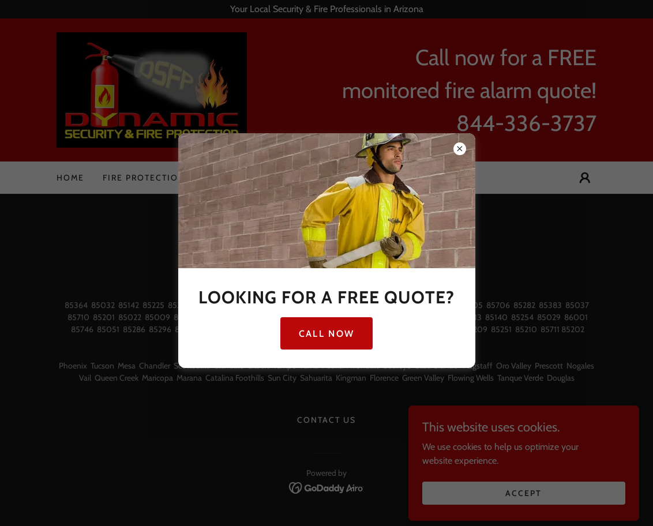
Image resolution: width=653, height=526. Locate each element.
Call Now (326, 333)
